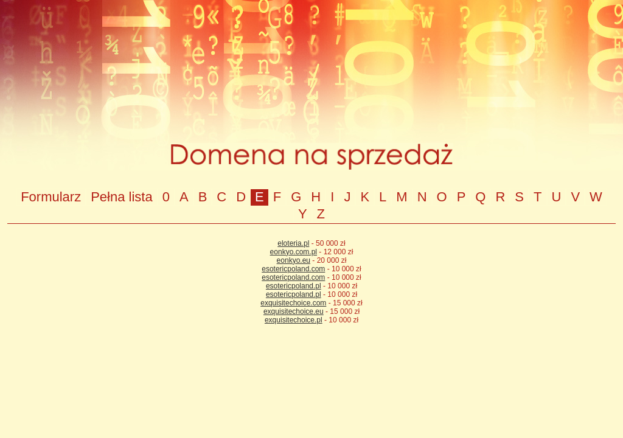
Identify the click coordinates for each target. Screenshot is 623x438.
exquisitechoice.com (293, 303)
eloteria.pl (293, 243)
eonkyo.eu (293, 260)
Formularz (51, 196)
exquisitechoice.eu (293, 311)
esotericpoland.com (293, 269)
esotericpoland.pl (293, 286)
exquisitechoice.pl (293, 320)
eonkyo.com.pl (293, 252)
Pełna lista (122, 196)
